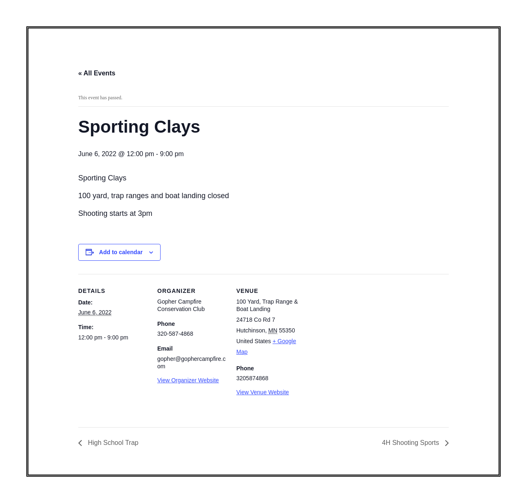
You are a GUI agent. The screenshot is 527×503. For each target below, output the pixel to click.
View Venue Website (262, 392)
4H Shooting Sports (411, 442)
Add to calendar (121, 252)
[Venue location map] (358, 330)
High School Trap (112, 442)
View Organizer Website (188, 380)
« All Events (96, 73)
